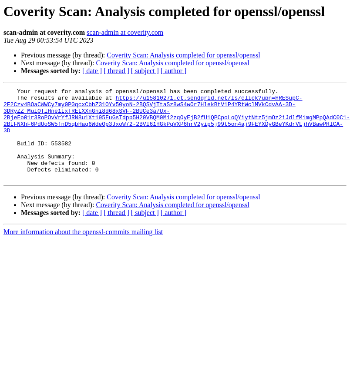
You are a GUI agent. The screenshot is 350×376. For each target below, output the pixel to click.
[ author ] (174, 70)
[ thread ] (116, 70)
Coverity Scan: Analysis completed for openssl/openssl (183, 55)
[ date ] (92, 70)
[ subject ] (145, 70)
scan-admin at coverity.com (125, 32)
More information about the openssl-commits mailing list (83, 250)
